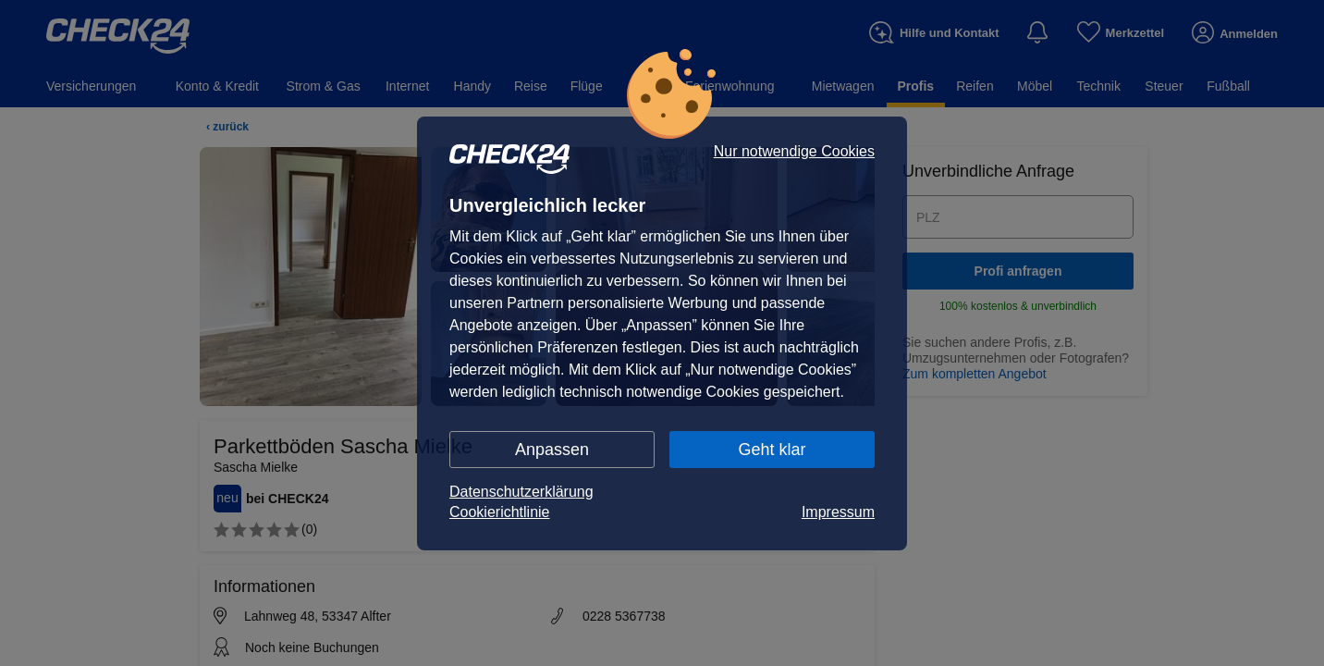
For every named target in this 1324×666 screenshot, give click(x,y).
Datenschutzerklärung (521, 492)
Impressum (838, 512)
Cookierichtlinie (499, 512)
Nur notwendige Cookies (794, 151)
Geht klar (771, 449)
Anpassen (552, 449)
